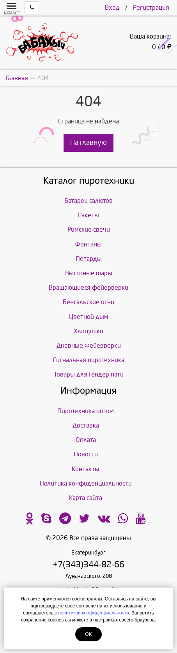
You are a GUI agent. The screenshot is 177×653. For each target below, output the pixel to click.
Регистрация (151, 7)
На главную (88, 142)
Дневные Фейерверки (89, 345)
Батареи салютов (88, 200)
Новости (86, 454)
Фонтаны (88, 244)
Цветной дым (88, 316)
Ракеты (88, 215)
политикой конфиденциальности (93, 613)
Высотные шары (88, 273)
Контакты (85, 469)
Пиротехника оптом (85, 411)
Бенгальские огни (88, 302)
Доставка (86, 425)
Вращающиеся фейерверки (88, 287)
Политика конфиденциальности (86, 483)
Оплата (86, 440)
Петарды (89, 258)
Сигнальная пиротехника (88, 360)
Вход (112, 7)
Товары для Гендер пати (89, 374)
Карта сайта (85, 498)
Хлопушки (88, 331)
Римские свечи (88, 229)
